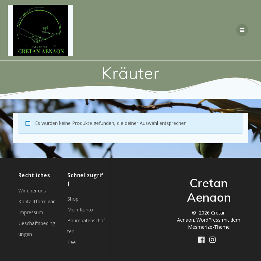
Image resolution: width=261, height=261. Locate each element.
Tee (71, 242)
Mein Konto (80, 209)
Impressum (30, 212)
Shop (73, 198)
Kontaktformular (36, 201)
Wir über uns (32, 190)
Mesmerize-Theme (209, 227)
